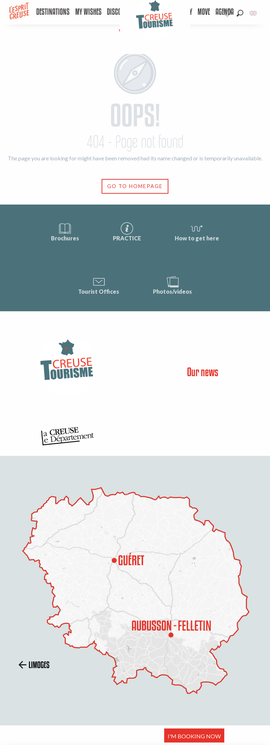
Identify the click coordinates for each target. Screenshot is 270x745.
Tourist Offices (98, 285)
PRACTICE (127, 231)
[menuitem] (53, 12)
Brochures (65, 231)
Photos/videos (172, 285)
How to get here (197, 231)
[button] (240, 13)
